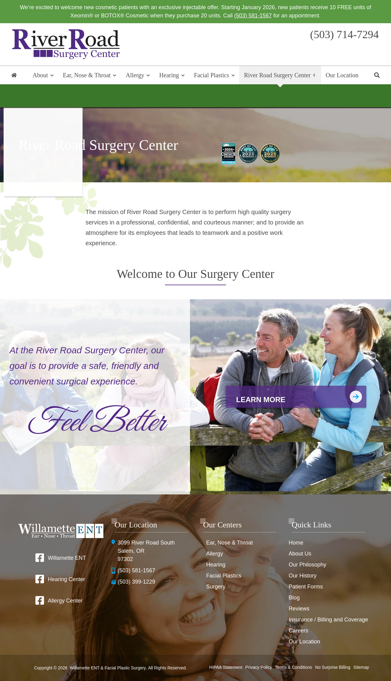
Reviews (299, 609)
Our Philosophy (307, 565)
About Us (300, 554)
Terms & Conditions (293, 667)
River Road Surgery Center (277, 75)
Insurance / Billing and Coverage (328, 620)
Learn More (260, 399)
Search (377, 75)
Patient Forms (306, 587)
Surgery (215, 587)
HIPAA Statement (225, 667)
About (40, 75)
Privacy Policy (258, 667)
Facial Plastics (211, 75)
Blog (294, 598)
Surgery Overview (195, 96)
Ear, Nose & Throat (87, 75)
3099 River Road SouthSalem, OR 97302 (146, 551)
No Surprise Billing (332, 667)
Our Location (342, 75)
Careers (298, 631)
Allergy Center (65, 601)
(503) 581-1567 (253, 16)
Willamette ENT (67, 558)
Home (14, 75)
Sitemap (361, 667)
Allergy (135, 75)
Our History (302, 576)
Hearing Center (66, 579)
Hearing (169, 75)
